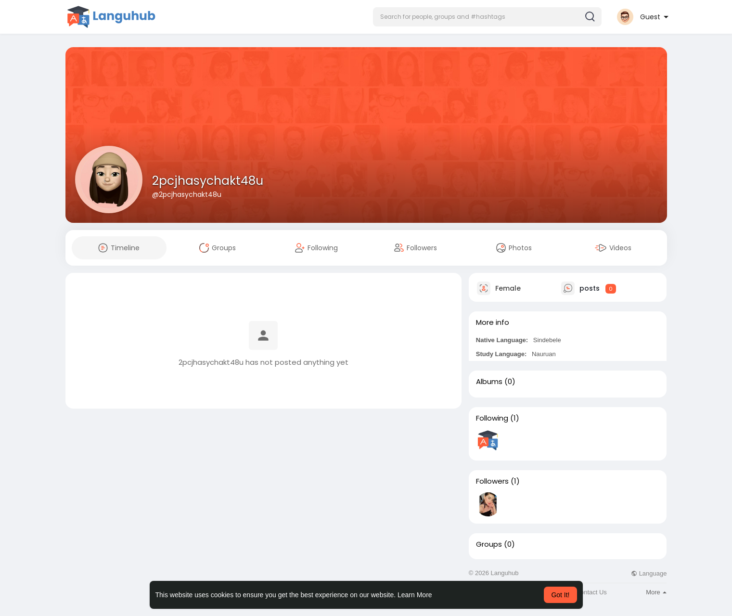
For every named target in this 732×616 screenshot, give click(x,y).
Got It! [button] (560, 595)
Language (649, 573)
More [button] (656, 592)
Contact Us (591, 592)
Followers (492, 481)
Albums (489, 381)
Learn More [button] (415, 595)
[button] (487, 16)
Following (492, 418)
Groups (489, 544)
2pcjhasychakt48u (207, 180)
